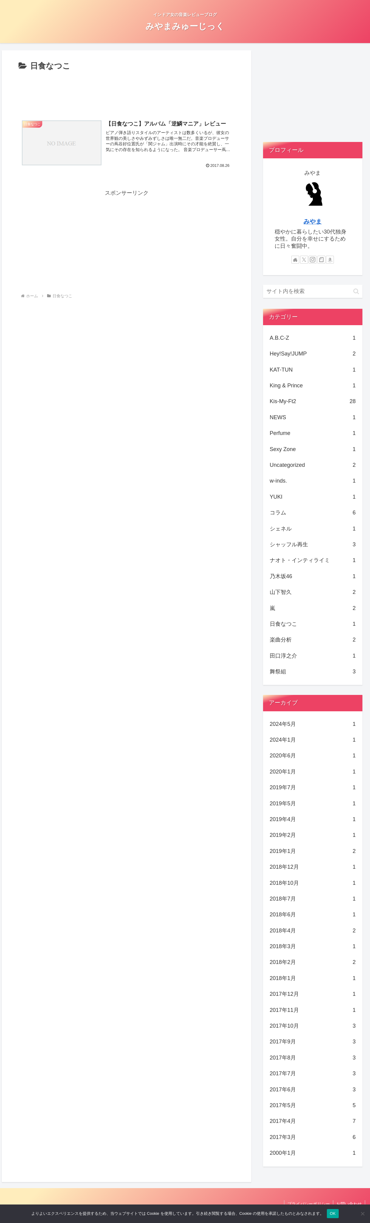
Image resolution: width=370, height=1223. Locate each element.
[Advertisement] (127, 91)
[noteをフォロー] (321, 260)
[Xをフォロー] (304, 260)
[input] (312, 291)
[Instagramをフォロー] (313, 260)
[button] (356, 291)
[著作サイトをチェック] (295, 260)
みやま (312, 221)
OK (333, 1213)
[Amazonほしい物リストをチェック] (330, 260)
